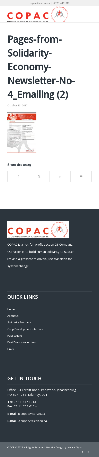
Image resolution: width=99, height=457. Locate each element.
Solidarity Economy (19, 322)
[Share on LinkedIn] (60, 176)
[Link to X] (89, 452)
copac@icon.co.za (33, 413)
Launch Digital (74, 447)
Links (10, 349)
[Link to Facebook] (82, 452)
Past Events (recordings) (22, 342)
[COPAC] (41, 14)
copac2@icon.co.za (34, 421)
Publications (14, 335)
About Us (13, 316)
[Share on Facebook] (18, 176)
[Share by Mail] (81, 176)
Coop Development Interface (25, 329)
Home (11, 309)
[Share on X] (39, 176)
